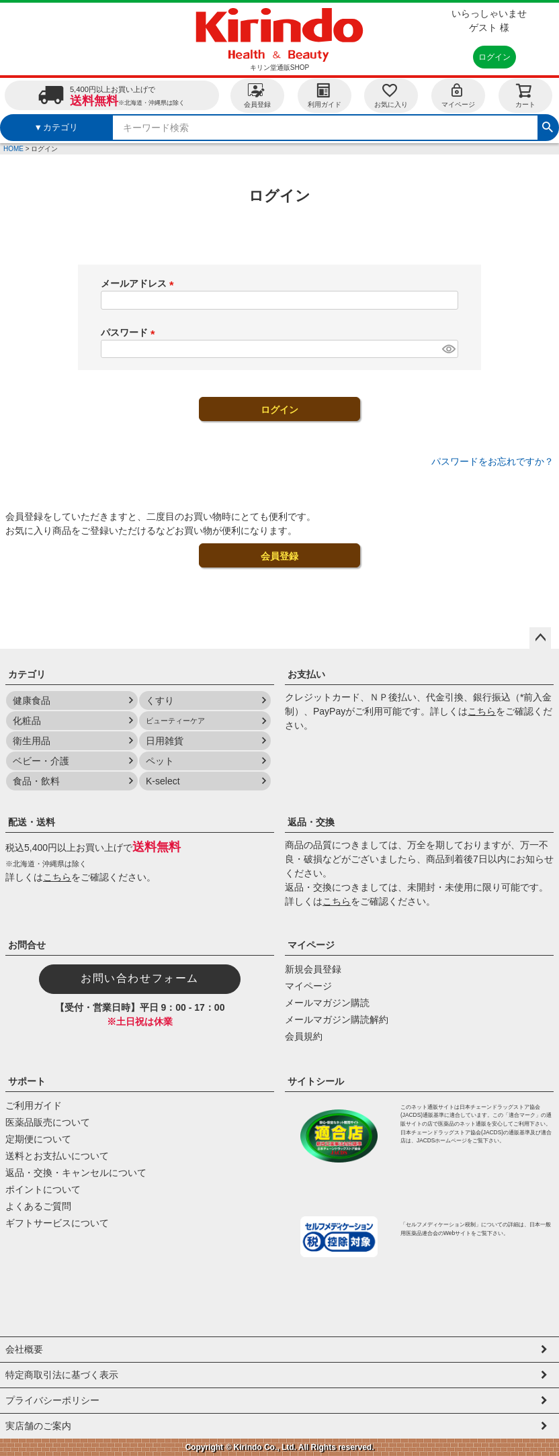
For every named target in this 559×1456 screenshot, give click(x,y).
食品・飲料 (36, 781)
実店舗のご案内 (38, 1425)
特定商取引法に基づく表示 (61, 1374)
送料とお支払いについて (57, 1155)
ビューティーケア (175, 721)
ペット (160, 761)
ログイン (494, 57)
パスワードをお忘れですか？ (492, 461)
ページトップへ (540, 638)
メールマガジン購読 (327, 1002)
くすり (160, 700)
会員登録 (257, 95)
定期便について (38, 1139)
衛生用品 (31, 740)
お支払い (306, 674)
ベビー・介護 (41, 761)
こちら (482, 711)
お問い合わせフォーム (140, 978)
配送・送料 (31, 822)
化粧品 (27, 720)
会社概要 (24, 1349)
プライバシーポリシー (52, 1400)
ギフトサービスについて (57, 1223)
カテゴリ (27, 674)
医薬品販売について (47, 1122)
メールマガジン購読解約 (336, 1019)
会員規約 (303, 1036)
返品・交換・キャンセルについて (75, 1172)
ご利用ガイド (33, 1105)
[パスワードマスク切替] (448, 349)
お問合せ (27, 945)
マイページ (458, 95)
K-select (163, 781)
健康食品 (31, 700)
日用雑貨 (164, 740)
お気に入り (391, 95)
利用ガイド (324, 95)
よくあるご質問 (38, 1206)
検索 (548, 126)
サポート (27, 1081)
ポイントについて (43, 1189)
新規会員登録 (313, 969)
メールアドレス (140, 283)
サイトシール (316, 1081)
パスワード (130, 332)
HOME (13, 148)
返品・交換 (311, 822)
